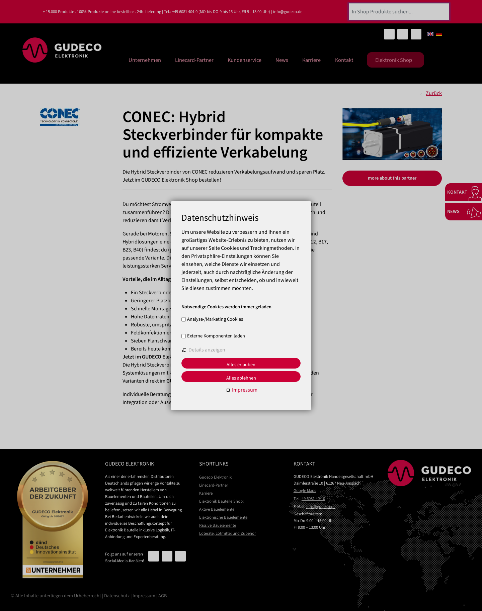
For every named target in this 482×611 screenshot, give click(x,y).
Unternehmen (163, 59)
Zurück (434, 93)
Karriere (315, 59)
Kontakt (344, 59)
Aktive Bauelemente (216, 509)
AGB (162, 595)
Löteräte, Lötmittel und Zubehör (227, 533)
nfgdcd (320, 507)
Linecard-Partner (209, 59)
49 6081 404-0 (313, 499)
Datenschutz (117, 595)
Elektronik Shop (395, 59)
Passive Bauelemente (217, 525)
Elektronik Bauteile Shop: (221, 501)
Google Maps (305, 491)
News (289, 59)
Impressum (144, 595)
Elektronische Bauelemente (223, 517)
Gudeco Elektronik (215, 477)
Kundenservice (255, 59)
